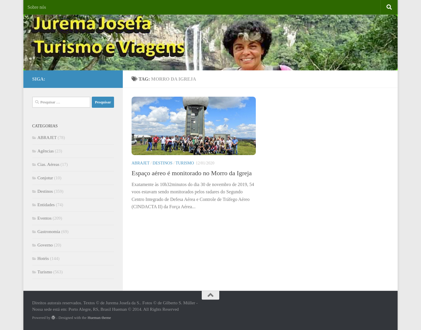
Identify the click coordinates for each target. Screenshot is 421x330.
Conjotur (45, 178)
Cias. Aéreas (48, 164)
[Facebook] (101, 78)
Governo (45, 245)
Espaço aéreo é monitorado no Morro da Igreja (192, 173)
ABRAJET (140, 163)
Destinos (162, 163)
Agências (45, 151)
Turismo (184, 163)
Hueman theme (99, 317)
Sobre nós (36, 7)
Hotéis (43, 258)
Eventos (44, 218)
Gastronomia (48, 231)
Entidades (46, 204)
